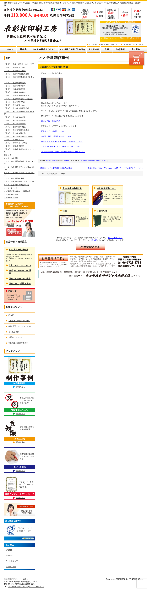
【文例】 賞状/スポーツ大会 (15, 143)
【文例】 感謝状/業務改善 (15, 86)
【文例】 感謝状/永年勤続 (15, 92)
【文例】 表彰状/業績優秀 (15, 124)
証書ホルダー (103, 211)
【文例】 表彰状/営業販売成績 (16, 108)
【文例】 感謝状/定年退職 (15, 83)
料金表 (94, 240)
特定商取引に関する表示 (18, 343)
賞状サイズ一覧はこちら (50, 121)
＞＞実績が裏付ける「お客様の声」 (18, 191)
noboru (66, 160)
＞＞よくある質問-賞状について (16, 185)
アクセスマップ (12, 561)
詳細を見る (20, 387)
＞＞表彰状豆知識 (11, 198)
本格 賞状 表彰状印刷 (72, 188)
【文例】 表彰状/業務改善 (15, 120)
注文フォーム (93, 44)
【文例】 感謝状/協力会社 (15, 71)
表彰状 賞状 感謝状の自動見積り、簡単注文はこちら (62, 142)
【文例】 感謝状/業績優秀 (15, 89)
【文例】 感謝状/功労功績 (15, 67)
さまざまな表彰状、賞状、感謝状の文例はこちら (60, 147)
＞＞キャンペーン (11, 188)
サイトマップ (138, 44)
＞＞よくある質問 (11, 158)
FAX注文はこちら (115, 238)
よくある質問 (126, 44)
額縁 (64, 211)
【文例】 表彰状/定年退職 (15, 117)
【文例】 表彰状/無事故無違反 (16, 130)
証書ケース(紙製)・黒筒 (20, 283)
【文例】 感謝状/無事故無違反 (16, 96)
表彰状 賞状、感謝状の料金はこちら (56, 136)
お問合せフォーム (110, 38)
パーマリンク (101, 160)
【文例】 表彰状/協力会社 (15, 105)
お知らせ (7, 155)
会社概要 (9, 550)
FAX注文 (12, 291)
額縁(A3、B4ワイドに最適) (20, 272)
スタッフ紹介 (11, 567)
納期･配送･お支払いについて (110, 44)
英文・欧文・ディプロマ (20, 265)
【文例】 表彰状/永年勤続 (15, 127)
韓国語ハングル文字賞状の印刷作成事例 (55, 168)
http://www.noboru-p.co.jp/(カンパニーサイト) (26, 587)
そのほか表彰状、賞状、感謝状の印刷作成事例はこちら (63, 152)
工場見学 (9, 555)
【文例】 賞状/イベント (14, 140)
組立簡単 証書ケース (106, 188)
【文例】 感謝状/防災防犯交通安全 (18, 99)
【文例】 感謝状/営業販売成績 (16, 74)
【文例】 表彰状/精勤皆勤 (15, 133)
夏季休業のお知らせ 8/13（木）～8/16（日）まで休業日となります (115, 168)
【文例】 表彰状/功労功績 (15, 102)
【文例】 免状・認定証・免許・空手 (19, 64)
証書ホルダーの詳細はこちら (52, 131)
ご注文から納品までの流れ (19, 321)
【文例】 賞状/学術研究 (14, 146)
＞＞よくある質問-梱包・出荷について (19, 181)
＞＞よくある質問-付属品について (17, 178)
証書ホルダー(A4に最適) (20, 278)
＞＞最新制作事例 (88, 160)
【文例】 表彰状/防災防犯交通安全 (18, 137)
